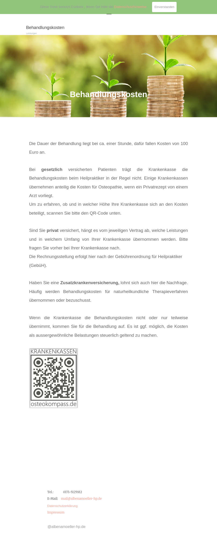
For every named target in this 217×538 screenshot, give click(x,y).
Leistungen (31, 33)
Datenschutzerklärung (62, 506)
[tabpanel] (108, 76)
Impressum (55, 512)
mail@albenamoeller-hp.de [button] (81, 499)
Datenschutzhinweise (130, 7)
